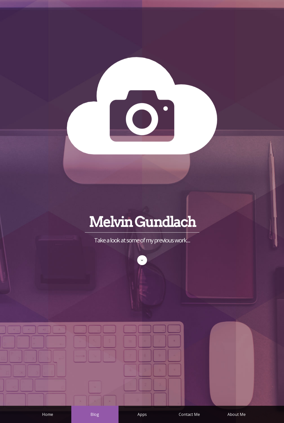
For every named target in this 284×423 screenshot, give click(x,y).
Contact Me (189, 414)
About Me (236, 414)
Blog (94, 414)
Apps (142, 414)
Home (47, 414)
